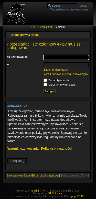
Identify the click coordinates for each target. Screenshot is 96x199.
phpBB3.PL (77, 196)
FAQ (34, 27)
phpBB (35, 190)
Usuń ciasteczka (49, 175)
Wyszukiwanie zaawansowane (69, 9)
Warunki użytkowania (23, 148)
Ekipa (34, 175)
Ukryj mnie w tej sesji (59, 84)
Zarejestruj (46, 27)
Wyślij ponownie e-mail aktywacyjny (66, 73)
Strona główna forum (24, 34)
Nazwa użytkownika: (14, 56)
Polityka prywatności (56, 148)
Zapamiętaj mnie (56, 80)
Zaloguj (60, 27)
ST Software (55, 193)
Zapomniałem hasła (56, 69)
